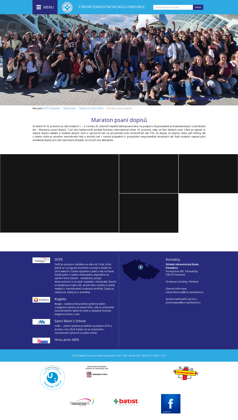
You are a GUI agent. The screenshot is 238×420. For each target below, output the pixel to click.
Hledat (198, 7)
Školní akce (69, 108)
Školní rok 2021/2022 (91, 108)
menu (45, 7)
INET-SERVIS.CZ (144, 355)
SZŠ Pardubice (52, 108)
